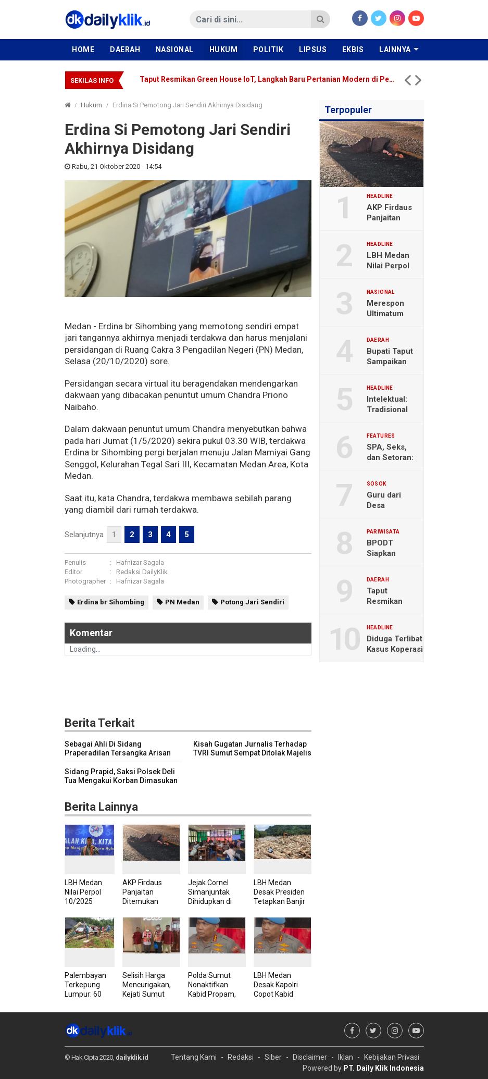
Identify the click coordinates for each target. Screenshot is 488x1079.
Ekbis (353, 49)
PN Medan (182, 602)
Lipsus (313, 49)
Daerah (125, 49)
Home (83, 49)
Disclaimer (310, 1057)
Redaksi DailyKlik (142, 572)
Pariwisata (383, 532)
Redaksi (241, 1057)
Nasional (175, 49)
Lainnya (395, 49)
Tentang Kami (194, 1057)
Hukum (223, 49)
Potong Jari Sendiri (252, 602)
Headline (380, 196)
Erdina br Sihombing (110, 602)
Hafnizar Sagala (140, 562)
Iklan (345, 1057)
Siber (273, 1057)
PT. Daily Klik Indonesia (383, 1068)
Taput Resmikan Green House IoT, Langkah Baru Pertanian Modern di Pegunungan (267, 79)
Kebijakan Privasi (391, 1057)
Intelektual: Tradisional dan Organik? (391, 409)
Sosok (376, 484)
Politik (268, 49)
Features (381, 436)
